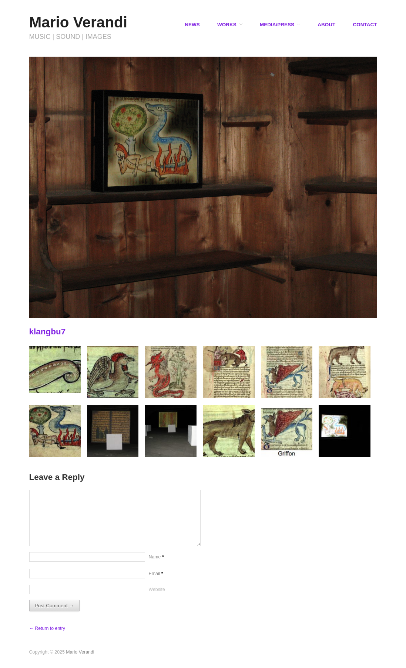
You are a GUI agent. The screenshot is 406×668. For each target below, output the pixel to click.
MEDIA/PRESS (277, 24)
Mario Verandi (78, 22)
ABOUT (326, 24)
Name (156, 557)
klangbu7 (47, 331)
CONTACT (365, 24)
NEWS (192, 24)
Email (156, 573)
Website (157, 589)
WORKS (226, 24)
